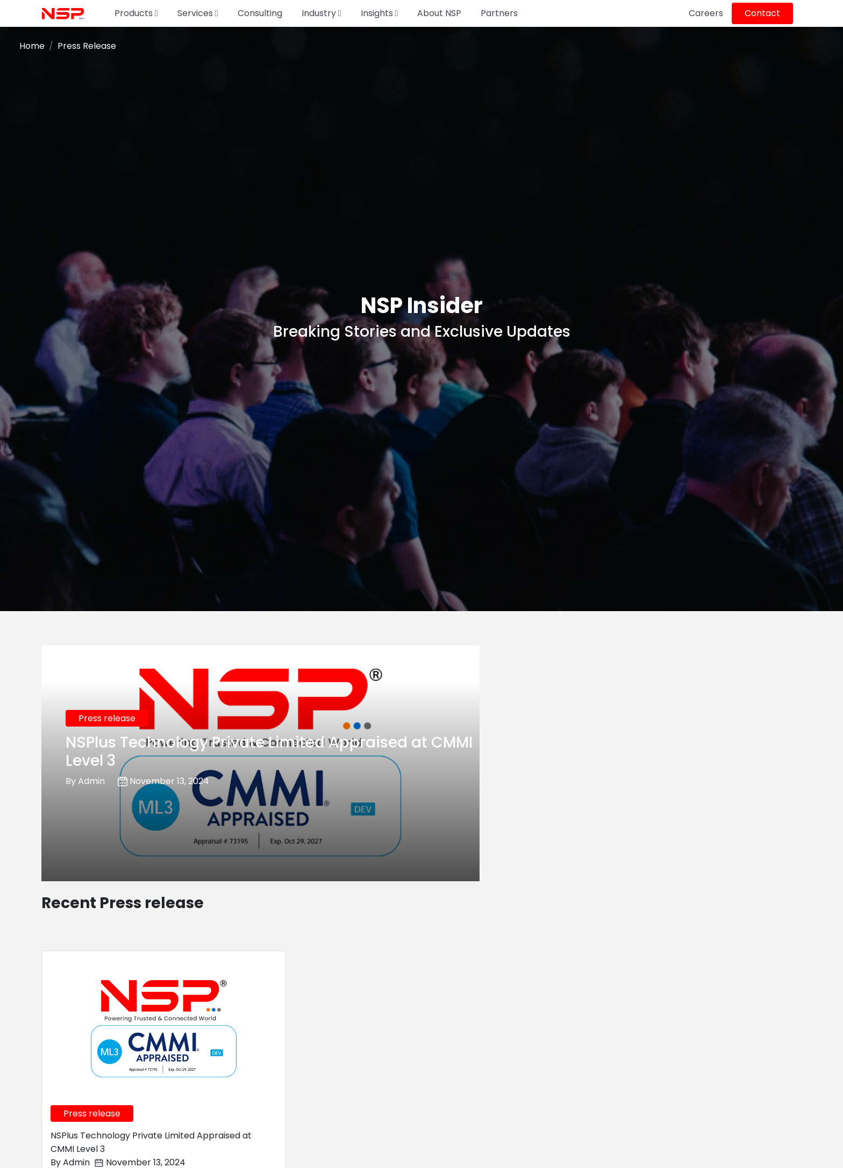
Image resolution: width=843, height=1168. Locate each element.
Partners (499, 13)
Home (32, 46)
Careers (706, 13)
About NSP (439, 13)
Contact (762, 13)
